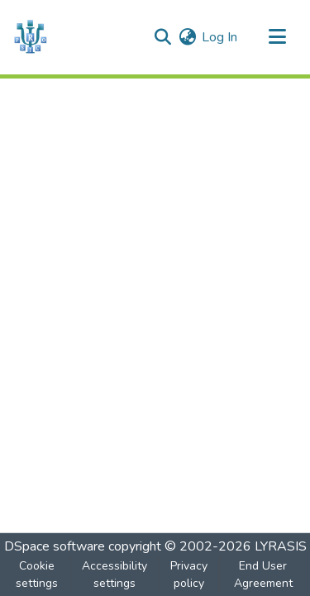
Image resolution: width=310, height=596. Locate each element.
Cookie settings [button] (37, 574)
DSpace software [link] (54, 546)
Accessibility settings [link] (114, 574)
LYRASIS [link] (281, 546)
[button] (30, 37)
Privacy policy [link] (188, 574)
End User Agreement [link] (263, 574)
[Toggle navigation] (277, 37)
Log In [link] (219, 37)
